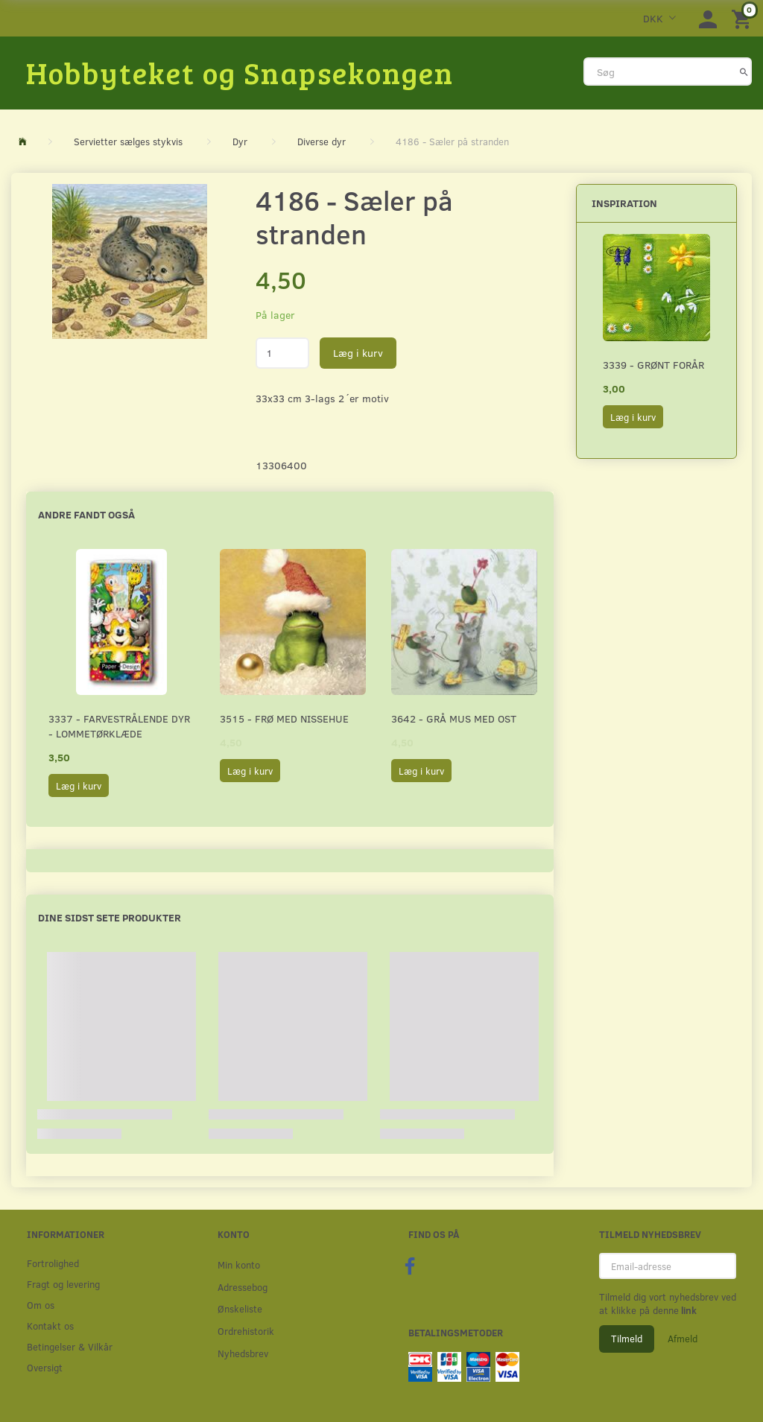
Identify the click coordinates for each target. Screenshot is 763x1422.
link (688, 1310)
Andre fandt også (86, 514)
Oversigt (45, 1367)
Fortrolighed (53, 1263)
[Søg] (744, 71)
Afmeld (682, 1338)
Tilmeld (626, 1338)
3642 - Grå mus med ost (453, 718)
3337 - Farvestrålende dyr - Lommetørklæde (119, 725)
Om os (40, 1304)
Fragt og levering (63, 1283)
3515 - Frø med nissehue (284, 718)
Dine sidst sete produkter (109, 917)
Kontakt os (50, 1325)
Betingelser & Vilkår (70, 1346)
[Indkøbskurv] (743, 18)
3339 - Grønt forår (653, 365)
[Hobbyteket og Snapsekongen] (240, 72)
